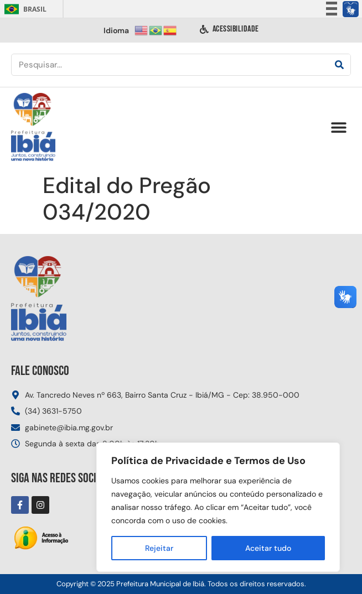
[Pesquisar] (339, 64)
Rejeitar (159, 548)
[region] (218, 507)
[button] (338, 127)
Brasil (23, 9)
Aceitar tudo (268, 548)
